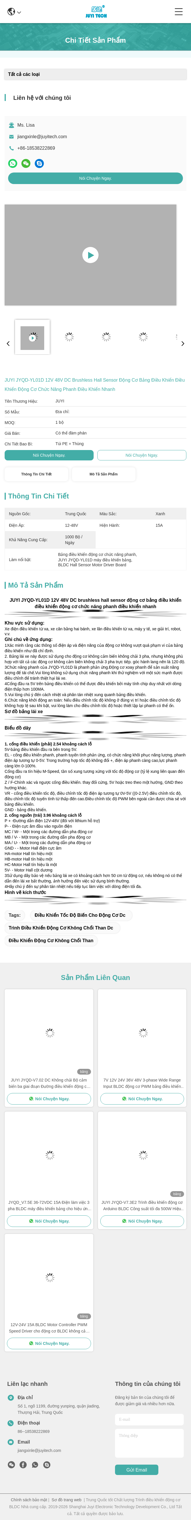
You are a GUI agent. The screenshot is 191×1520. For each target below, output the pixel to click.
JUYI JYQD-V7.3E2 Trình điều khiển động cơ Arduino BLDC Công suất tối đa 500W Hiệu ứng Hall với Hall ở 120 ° (142, 1206)
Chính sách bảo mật (29, 1499)
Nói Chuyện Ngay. (95, 178)
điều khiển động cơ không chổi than (51, 940)
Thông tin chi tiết (36, 474)
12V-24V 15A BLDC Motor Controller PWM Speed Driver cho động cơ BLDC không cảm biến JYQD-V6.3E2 (49, 1328)
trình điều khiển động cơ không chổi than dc (61, 927)
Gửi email (136, 1469)
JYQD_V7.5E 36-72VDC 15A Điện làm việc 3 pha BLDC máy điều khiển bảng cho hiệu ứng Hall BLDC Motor (49, 1206)
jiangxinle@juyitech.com (42, 136)
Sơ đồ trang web (66, 1499)
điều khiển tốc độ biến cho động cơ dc (80, 915)
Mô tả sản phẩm (104, 474)
